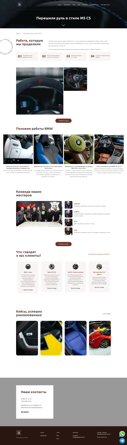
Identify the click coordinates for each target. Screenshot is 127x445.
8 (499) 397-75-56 (26, 399)
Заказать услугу (63, 120)
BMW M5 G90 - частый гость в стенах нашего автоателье (48, 167)
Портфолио (67, 4)
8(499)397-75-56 (94, 4)
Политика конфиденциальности (79, 436)
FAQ (79, 4)
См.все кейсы (107, 313)
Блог (58, 438)
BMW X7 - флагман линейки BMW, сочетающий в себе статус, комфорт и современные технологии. (18, 171)
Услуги (59, 5)
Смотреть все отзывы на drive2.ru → (99, 254)
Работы (18, 33)
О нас (74, 4)
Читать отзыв (28, 290)
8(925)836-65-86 (105, 4)
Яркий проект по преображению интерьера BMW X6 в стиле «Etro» (78, 167)
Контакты (85, 4)
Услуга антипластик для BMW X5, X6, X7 (109, 166)
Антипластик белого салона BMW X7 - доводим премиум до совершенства (18, 167)
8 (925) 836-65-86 (26, 401)
